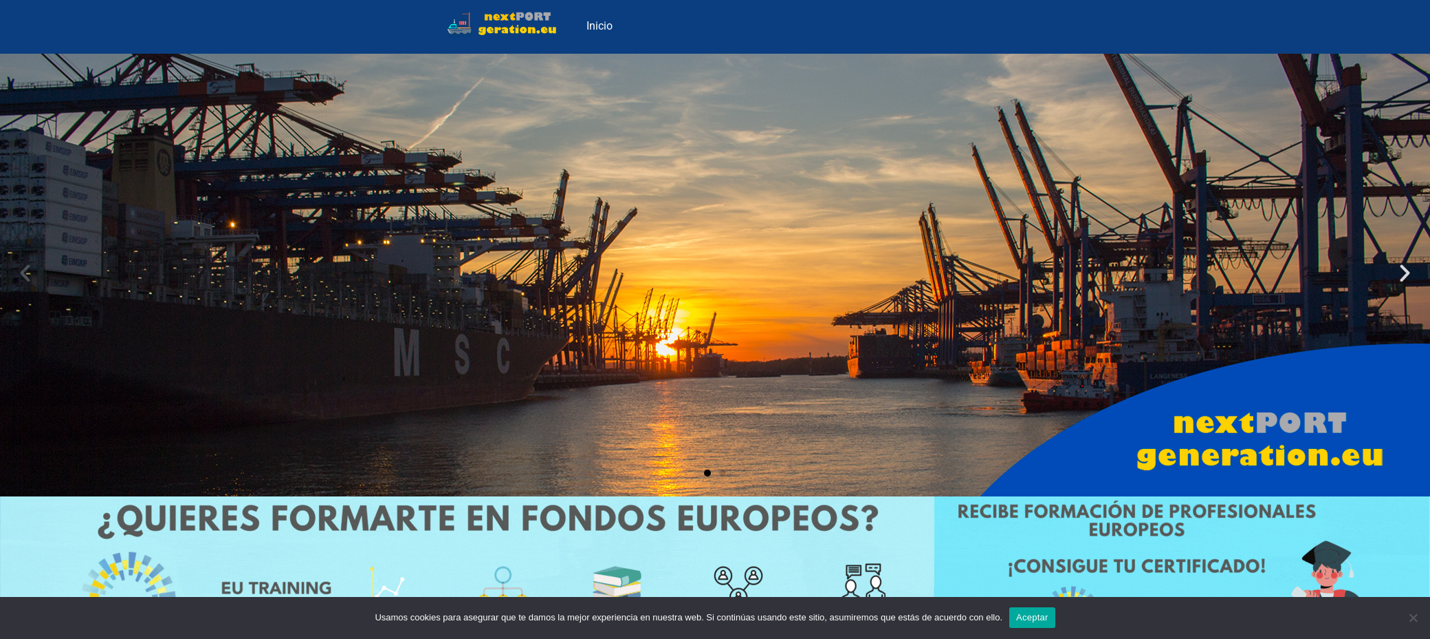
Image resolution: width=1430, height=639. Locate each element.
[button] (25, 273)
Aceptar (1032, 617)
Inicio (599, 25)
